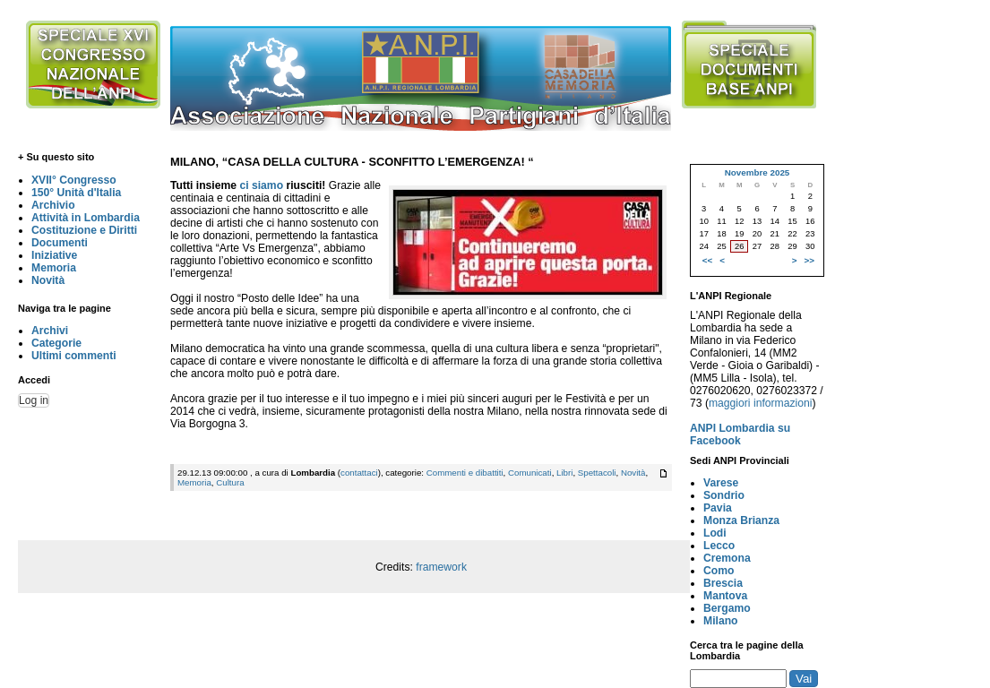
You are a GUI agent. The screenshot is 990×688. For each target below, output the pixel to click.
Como (718, 570)
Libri (564, 472)
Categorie (56, 343)
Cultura (230, 482)
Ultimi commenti (73, 355)
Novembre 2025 (757, 172)
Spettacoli (597, 472)
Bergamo (727, 608)
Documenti (59, 242)
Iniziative (54, 255)
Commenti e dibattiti (465, 472)
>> (809, 260)
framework (441, 567)
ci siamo (261, 185)
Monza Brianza (741, 520)
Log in (33, 400)
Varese (720, 483)
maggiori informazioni (761, 403)
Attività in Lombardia (85, 217)
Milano (720, 621)
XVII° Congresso (73, 180)
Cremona (727, 558)
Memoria (53, 268)
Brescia (723, 583)
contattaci (359, 472)
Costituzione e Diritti (84, 230)
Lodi (715, 533)
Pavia (717, 508)
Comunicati (530, 472)
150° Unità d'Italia (76, 192)
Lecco (719, 545)
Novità (48, 280)
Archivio (53, 205)
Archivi (49, 330)
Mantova (725, 595)
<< (707, 260)
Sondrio (724, 495)
